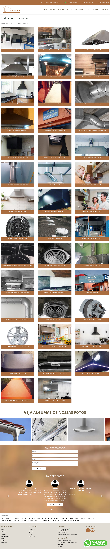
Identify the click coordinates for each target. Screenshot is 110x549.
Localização (104, 6)
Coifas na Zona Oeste (60, 517)
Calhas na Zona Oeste (20, 515)
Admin (108, 547)
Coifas (31, 529)
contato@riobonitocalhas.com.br (67, 531)
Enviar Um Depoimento (55, 501)
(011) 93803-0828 (63, 525)
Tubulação (32, 533)
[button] (8, 492)
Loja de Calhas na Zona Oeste (69, 515)
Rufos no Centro (33, 517)
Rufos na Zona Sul (6, 517)
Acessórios (32, 525)
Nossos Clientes (79, 6)
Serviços (69, 6)
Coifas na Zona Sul (46, 517)
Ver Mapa (60, 542)
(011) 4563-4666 (62, 527)
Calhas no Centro (34, 515)
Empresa (53, 6)
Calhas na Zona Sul (6, 515)
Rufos (30, 531)
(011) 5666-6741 (62, 529)
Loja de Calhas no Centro (87, 515)
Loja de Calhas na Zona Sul (50, 515)
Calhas (31, 527)
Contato (95, 6)
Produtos (61, 6)
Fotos (89, 6)
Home (45, 6)
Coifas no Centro (9, 20)
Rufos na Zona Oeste (20, 517)
